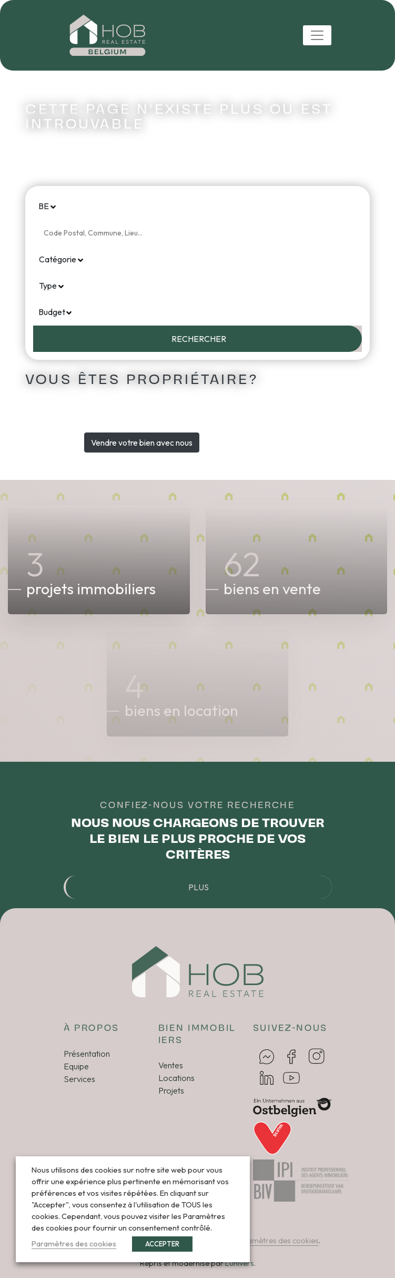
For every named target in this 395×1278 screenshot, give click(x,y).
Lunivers (239, 1263)
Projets (171, 1090)
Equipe (76, 1066)
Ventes (170, 1065)
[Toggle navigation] (317, 35)
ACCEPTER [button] (162, 1244)
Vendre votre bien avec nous (142, 442)
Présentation (87, 1053)
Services (79, 1079)
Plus (198, 887)
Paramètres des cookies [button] (277, 1240)
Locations (176, 1078)
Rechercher (198, 338)
